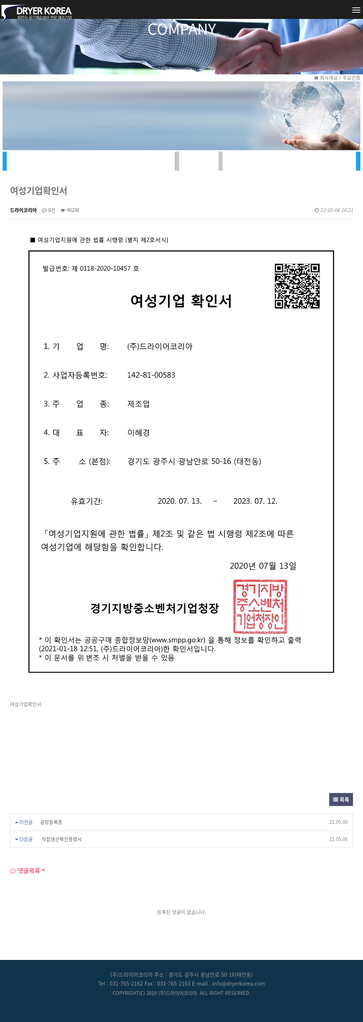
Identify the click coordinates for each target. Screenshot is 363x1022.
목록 (341, 799)
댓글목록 (25, 870)
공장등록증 (51, 821)
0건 (48, 209)
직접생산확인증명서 (61, 838)
